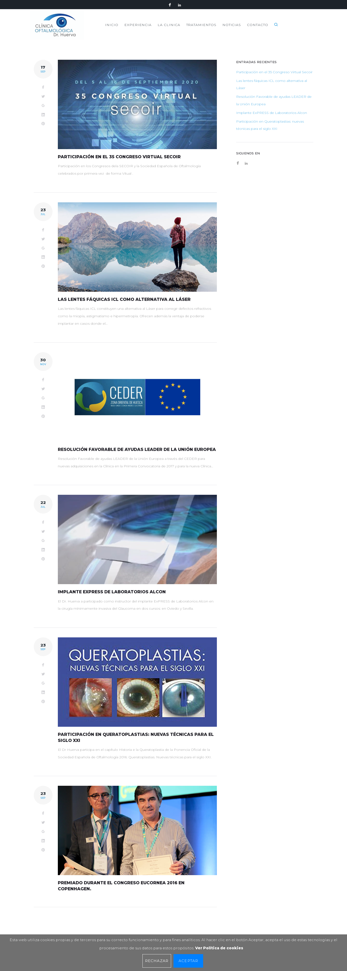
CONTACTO (293, 29)
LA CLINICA (201, 29)
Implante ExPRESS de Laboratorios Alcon (113, 607)
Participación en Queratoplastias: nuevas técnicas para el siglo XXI (270, 134)
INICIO (143, 29)
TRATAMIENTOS (235, 29)
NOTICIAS (266, 29)
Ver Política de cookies (219, 948)
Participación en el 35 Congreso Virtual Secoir (120, 166)
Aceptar (188, 960)
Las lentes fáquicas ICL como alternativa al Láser (125, 308)
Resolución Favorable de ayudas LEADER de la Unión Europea (274, 109)
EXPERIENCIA (170, 29)
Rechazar (156, 960)
